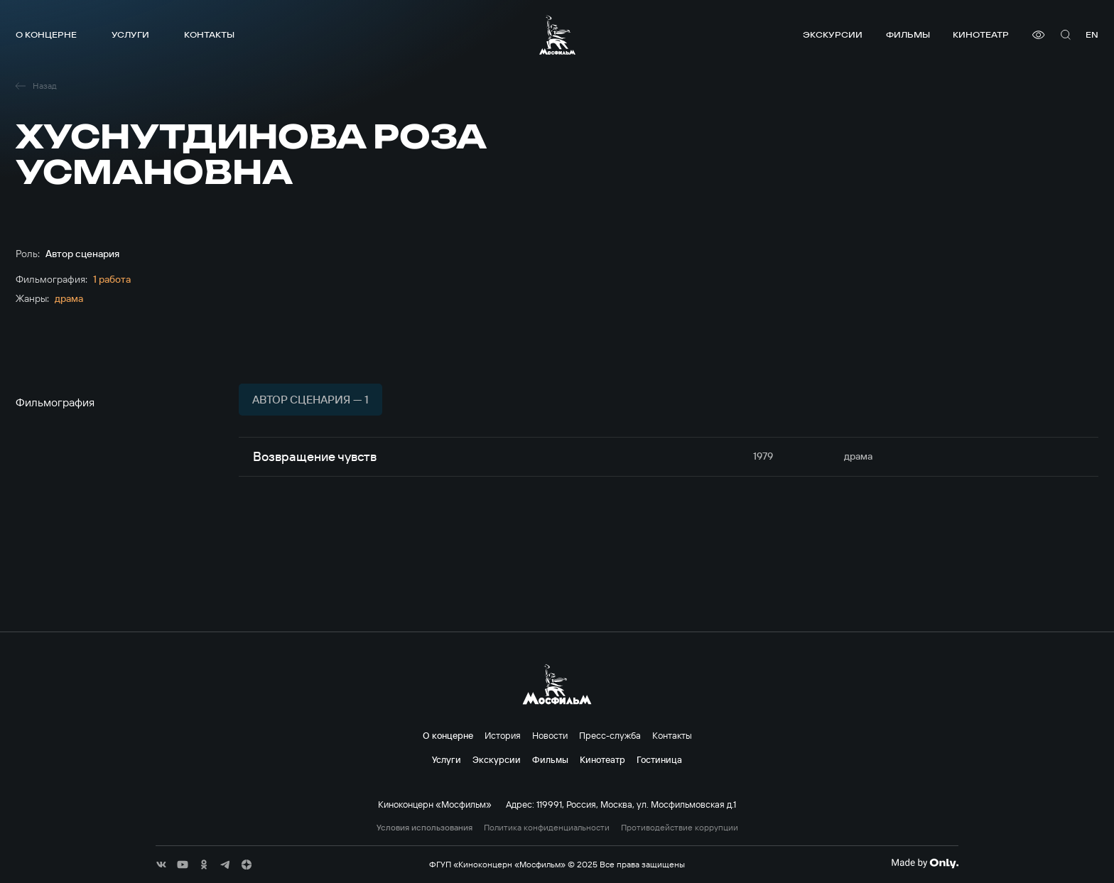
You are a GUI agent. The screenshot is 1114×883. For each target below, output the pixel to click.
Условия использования (424, 828)
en (1092, 34)
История (503, 735)
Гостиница (659, 759)
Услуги (130, 34)
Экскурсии (832, 34)
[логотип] (557, 35)
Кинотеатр (981, 34)
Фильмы (908, 34)
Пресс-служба (610, 735)
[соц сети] (161, 864)
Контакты (209, 34)
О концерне (46, 34)
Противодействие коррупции (679, 828)
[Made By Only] (924, 863)
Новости (550, 735)
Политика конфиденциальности (547, 828)
